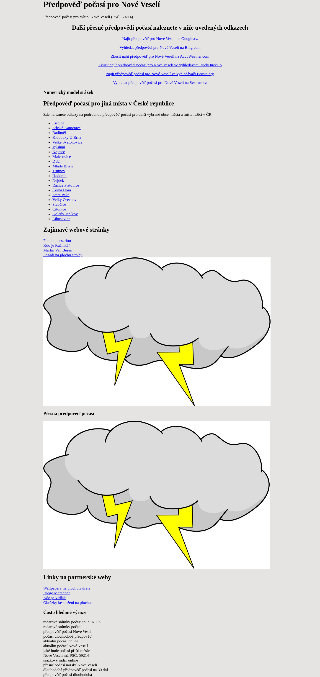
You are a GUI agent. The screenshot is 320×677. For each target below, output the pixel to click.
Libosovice (61, 218)
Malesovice (61, 156)
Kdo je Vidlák (54, 597)
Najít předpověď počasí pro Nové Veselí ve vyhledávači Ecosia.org (160, 74)
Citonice (59, 209)
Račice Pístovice (65, 185)
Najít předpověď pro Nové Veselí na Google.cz (160, 38)
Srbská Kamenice (66, 128)
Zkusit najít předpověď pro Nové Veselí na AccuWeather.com (160, 56)
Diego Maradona (56, 593)
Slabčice (59, 204)
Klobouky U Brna (66, 137)
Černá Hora (61, 190)
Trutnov (58, 171)
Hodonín (59, 175)
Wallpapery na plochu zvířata (66, 588)
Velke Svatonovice (67, 142)
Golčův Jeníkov (65, 214)
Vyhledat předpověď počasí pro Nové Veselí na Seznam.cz (160, 82)
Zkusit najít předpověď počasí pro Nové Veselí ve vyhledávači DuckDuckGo (160, 65)
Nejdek (58, 180)
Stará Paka (61, 194)
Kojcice (58, 151)
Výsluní (58, 147)
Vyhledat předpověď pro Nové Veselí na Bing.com (160, 47)
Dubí (56, 161)
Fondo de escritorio (59, 240)
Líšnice (58, 123)
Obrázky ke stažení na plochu (67, 602)
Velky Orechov (64, 199)
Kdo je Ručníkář (56, 245)
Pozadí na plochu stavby (63, 255)
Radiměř (59, 132)
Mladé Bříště (62, 166)
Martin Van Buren (57, 250)
